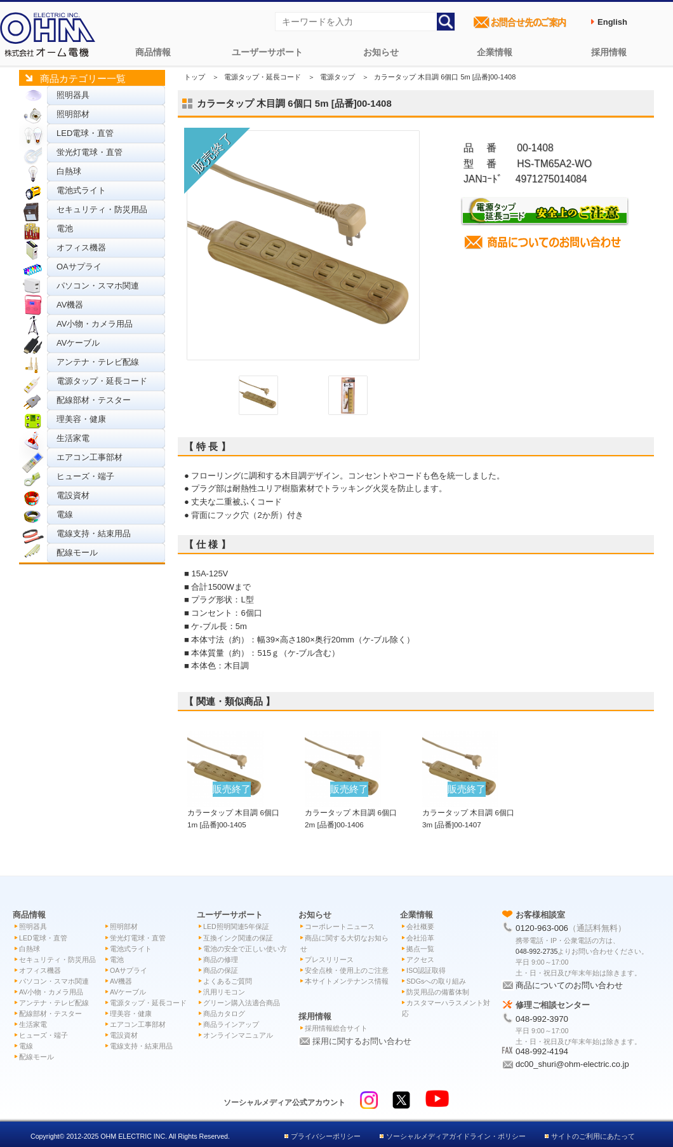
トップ (194, 77)
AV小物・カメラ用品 (95, 324)
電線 (65, 514)
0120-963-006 (542, 928)
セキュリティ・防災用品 (102, 209)
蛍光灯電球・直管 (90, 152)
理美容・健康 (81, 419)
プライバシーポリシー (326, 1136)
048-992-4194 (542, 1051)
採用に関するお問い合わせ (361, 1041)
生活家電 (73, 438)
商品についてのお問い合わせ (569, 985)
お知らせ (381, 52)
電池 (65, 228)
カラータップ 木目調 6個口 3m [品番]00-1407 (468, 812)
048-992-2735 (536, 951)
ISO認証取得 (426, 970)
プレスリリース (329, 959)
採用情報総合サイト (336, 1028)
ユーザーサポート (267, 52)
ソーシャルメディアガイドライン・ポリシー (456, 1136)
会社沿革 (420, 938)
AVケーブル (78, 343)
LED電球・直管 (85, 133)
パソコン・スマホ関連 (98, 285)
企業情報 (494, 52)
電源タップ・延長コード (102, 381)
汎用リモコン (224, 992)
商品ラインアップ (231, 1024)
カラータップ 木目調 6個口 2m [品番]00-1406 (351, 812)
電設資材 (73, 495)
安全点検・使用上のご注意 (347, 970)
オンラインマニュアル (238, 1035)
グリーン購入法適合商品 (241, 1003)
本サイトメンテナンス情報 (347, 981)
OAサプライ (79, 266)
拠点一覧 (420, 949)
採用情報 (609, 52)
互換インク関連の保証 (238, 938)
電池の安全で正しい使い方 (245, 949)
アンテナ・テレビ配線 (98, 362)
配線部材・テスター (94, 400)
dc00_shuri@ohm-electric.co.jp (572, 1064)
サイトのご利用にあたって (593, 1136)
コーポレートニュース (340, 926)
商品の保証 (220, 970)
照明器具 (73, 95)
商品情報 (153, 52)
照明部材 (73, 114)
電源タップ (337, 77)
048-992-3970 (542, 1019)
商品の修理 (220, 959)
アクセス (420, 959)
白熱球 (69, 171)
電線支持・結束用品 (94, 533)
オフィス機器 (81, 247)
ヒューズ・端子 (85, 476)
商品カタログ (224, 1013)
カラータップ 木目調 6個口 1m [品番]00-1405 (233, 812)
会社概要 (420, 926)
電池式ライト (81, 190)
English (612, 22)
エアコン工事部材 (90, 457)
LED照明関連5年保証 (236, 926)
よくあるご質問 (227, 981)
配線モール (77, 552)
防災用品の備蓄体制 (437, 992)
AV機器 (70, 304)
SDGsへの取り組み (436, 981)
